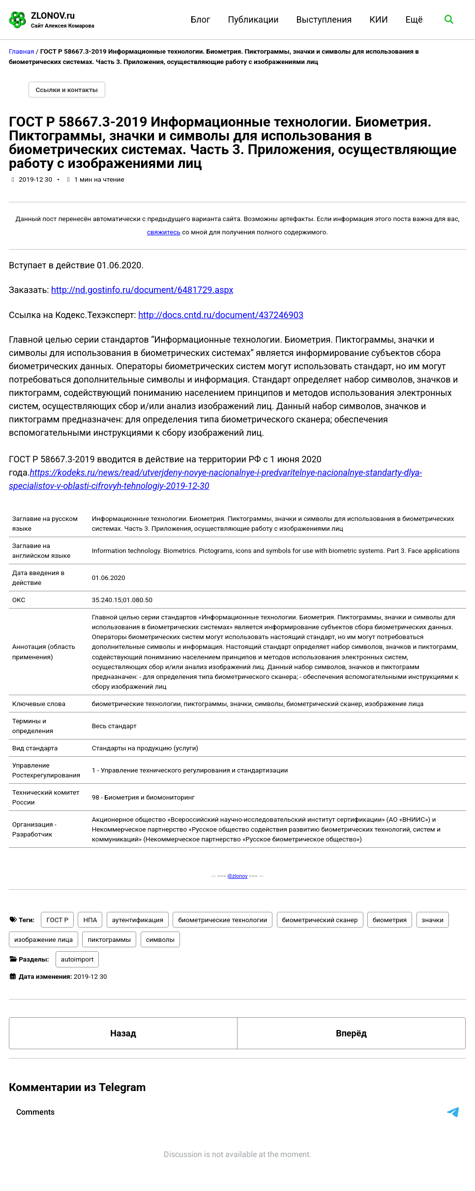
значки (433, 920)
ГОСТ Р (57, 920)
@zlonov (237, 876)
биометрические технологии (222, 920)
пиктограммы (109, 939)
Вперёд (351, 1033)
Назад (123, 1033)
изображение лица (43, 939)
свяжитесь (163, 232)
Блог (200, 19)
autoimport (77, 959)
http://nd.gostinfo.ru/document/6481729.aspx (142, 290)
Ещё (414, 19)
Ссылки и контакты (67, 90)
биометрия (390, 920)
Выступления (324, 19)
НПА (90, 920)
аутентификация (137, 920)
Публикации (253, 19)
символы (160, 939)
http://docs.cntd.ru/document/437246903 (220, 315)
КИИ (378, 19)
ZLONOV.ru (62, 20)
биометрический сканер (320, 920)
